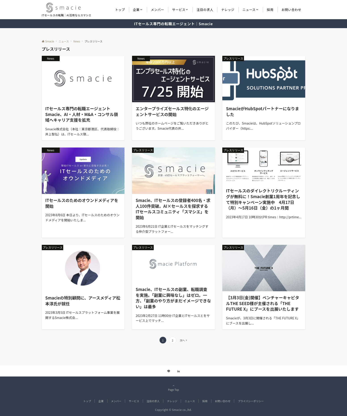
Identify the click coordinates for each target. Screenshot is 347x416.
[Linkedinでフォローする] (178, 371)
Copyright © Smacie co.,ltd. (173, 410)
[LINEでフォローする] (168, 371)
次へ (182, 340)
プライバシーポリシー (251, 401)
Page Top (173, 388)
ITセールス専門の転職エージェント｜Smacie (173, 23)
